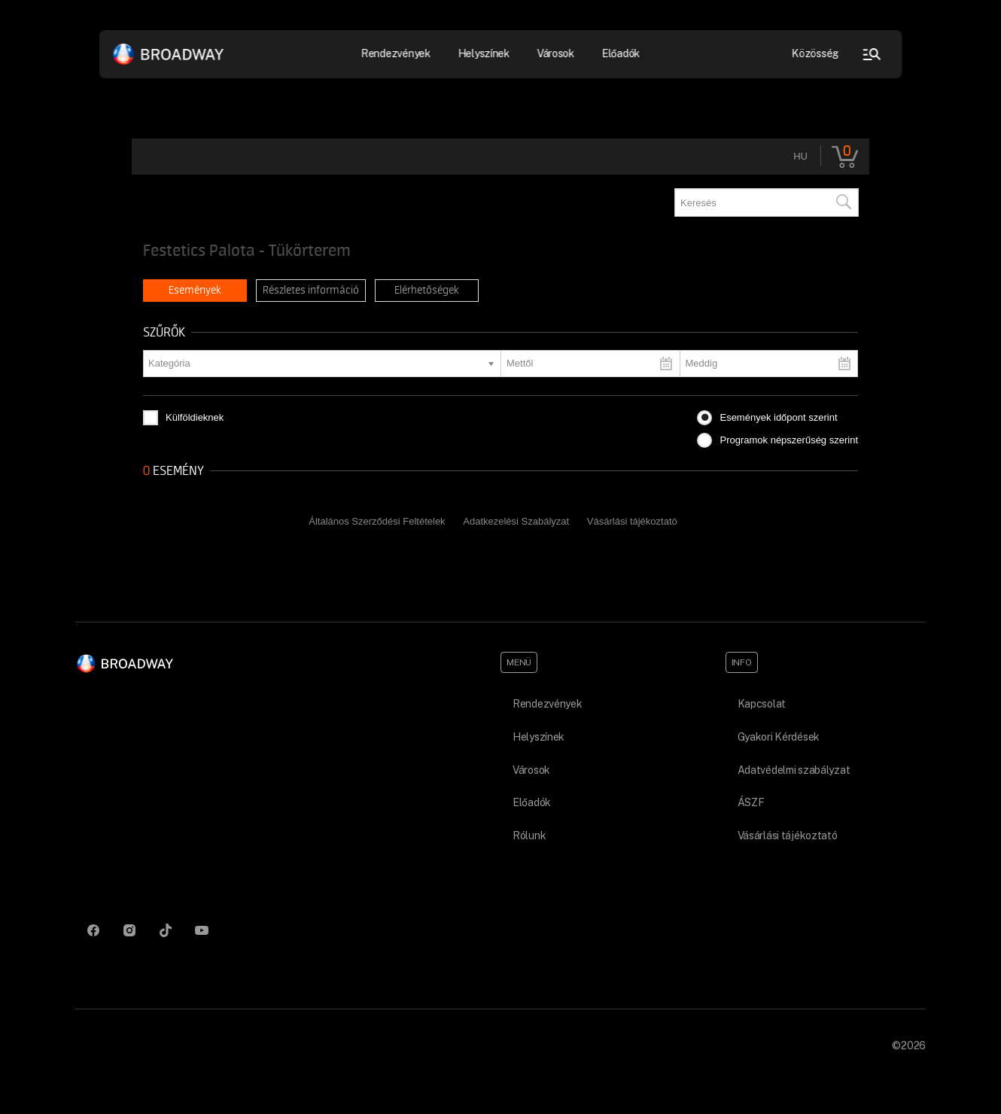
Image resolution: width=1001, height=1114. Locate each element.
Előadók (620, 53)
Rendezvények (396, 53)
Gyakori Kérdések (779, 737)
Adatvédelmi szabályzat (794, 770)
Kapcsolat (762, 704)
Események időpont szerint (778, 417)
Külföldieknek (195, 417)
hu (800, 156)
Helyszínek (484, 53)
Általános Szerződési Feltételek (377, 521)
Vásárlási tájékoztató (632, 521)
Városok (555, 53)
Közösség (815, 53)
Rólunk (529, 835)
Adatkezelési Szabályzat (516, 521)
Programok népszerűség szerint (789, 440)
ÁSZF (751, 802)
